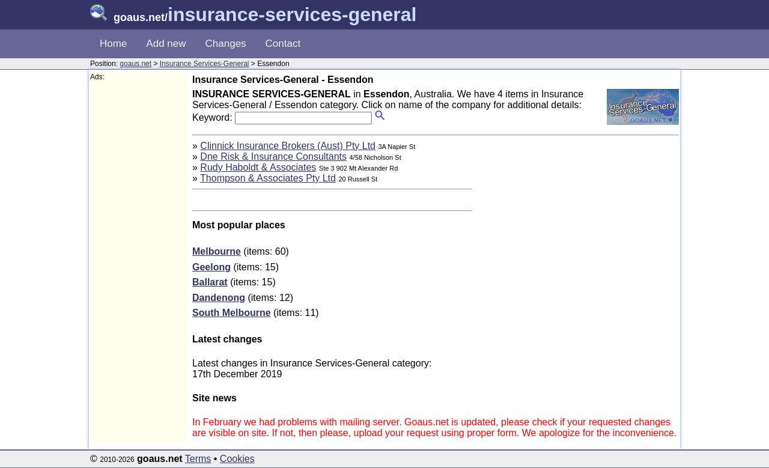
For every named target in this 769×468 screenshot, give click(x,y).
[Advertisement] (138, 262)
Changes (225, 43)
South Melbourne (231, 313)
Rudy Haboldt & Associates (258, 167)
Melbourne (216, 251)
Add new (166, 43)
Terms (198, 459)
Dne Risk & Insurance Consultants (273, 156)
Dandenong (218, 298)
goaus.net (135, 63)
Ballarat (210, 282)
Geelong (211, 267)
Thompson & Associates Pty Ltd (268, 178)
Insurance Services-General (204, 63)
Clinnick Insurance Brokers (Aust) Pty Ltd (287, 146)
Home (113, 43)
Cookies (237, 459)
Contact (283, 43)
